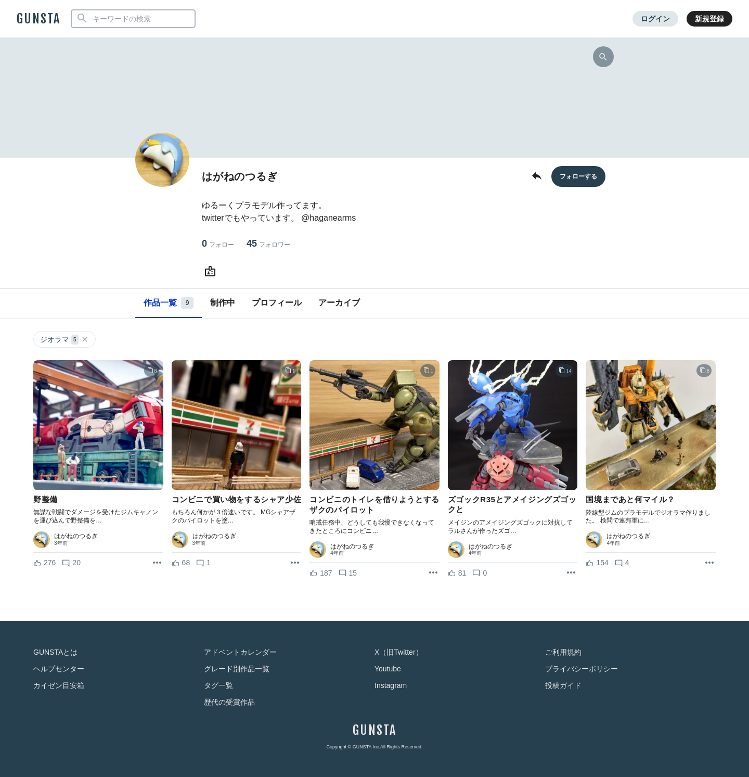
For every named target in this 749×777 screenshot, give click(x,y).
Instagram (390, 685)
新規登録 (709, 19)
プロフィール (277, 302)
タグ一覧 (218, 685)
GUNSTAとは (55, 652)
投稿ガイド (563, 685)
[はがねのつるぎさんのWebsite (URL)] (212, 271)
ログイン (655, 19)
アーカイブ (339, 302)
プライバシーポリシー (581, 669)
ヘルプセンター (58, 669)
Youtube (387, 669)
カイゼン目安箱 (58, 685)
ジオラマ (64, 340)
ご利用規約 (563, 652)
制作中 (222, 302)
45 (268, 243)
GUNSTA (38, 19)
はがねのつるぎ (76, 536)
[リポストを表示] (157, 563)
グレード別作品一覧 (236, 669)
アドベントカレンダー (240, 652)
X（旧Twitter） (398, 652)
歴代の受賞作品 (229, 702)
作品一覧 (168, 303)
